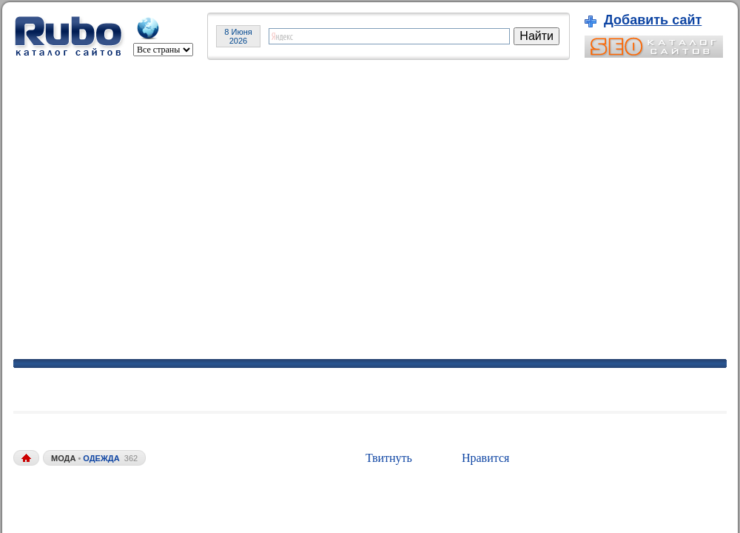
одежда (101, 458)
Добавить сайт (653, 20)
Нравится (485, 458)
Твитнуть (389, 458)
